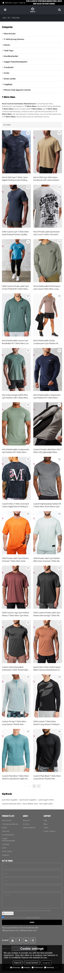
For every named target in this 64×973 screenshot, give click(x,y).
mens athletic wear (30, 804)
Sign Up (22, 3)
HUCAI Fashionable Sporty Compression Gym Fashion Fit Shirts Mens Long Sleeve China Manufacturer (46, 342)
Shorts (4, 828)
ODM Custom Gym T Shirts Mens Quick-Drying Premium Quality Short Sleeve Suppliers (15, 233)
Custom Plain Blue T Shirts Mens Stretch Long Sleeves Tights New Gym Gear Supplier (15, 777)
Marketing (49, 967)
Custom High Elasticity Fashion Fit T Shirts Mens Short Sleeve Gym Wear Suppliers (47, 505)
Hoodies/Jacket (8, 835)
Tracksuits (5, 844)
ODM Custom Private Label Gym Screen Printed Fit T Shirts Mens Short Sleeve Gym (15, 287)
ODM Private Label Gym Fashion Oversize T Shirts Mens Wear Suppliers (15, 559)
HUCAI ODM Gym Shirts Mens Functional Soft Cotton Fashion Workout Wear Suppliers (46, 178)
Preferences (37, 967)
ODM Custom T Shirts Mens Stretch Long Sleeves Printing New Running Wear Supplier (47, 723)
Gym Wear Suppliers (10, 800)
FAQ (45, 820)
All (9, 17)
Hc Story (26, 824)
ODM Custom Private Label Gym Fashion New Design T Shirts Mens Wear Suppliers (47, 614)
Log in (15, 3)
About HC (26, 820)
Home (4, 17)
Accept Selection (31, 963)
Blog (45, 824)
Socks (4, 848)
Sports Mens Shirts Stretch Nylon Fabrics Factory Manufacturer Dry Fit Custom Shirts (47, 668)
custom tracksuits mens (11, 804)
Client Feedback (29, 828)
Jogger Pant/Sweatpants (8, 839)
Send (32, 922)
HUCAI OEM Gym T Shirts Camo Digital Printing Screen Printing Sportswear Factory (15, 178)
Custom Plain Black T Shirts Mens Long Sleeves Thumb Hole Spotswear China (47, 777)
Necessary (15, 967)
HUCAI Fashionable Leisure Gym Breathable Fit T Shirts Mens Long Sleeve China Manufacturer (16, 342)
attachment (8, 913)
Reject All (17, 963)
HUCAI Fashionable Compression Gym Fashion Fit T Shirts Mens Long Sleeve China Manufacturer (46, 396)
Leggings (5, 855)
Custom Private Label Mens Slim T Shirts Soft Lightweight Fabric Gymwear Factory (47, 451)
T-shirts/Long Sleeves (10, 824)
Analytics (26, 967)
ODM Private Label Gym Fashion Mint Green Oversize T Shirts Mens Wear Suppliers (47, 559)
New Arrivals (6, 820)
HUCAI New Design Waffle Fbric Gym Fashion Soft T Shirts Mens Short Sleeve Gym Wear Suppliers (16, 396)
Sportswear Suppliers (28, 800)
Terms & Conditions (33, 917)
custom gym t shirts (46, 800)
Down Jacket (7, 851)
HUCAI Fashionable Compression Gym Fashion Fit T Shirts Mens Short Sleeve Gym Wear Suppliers (16, 451)
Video (46, 828)
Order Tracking (49, 831)
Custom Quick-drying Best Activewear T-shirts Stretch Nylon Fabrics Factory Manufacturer (15, 668)
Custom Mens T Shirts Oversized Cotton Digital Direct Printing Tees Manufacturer (16, 505)
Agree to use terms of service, (21, 917)
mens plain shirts (46, 804)
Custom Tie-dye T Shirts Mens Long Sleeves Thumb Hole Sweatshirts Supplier (14, 723)
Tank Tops (5, 831)
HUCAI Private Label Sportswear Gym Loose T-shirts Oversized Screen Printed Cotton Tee (46, 233)
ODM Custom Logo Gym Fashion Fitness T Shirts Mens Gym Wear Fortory (15, 614)
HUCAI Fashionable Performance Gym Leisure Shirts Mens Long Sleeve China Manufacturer (46, 287)
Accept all (46, 963)
